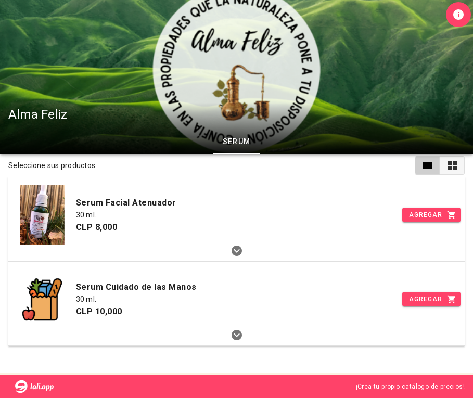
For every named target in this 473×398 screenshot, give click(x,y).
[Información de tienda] (458, 14)
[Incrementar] (431, 215)
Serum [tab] (236, 141)
